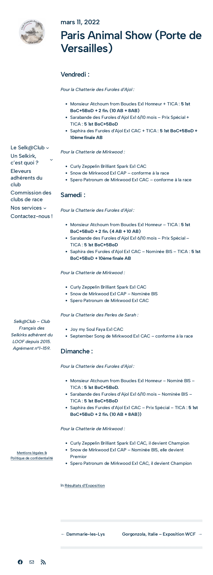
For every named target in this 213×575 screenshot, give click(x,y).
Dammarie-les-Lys (86, 534)
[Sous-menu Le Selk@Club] (47, 147)
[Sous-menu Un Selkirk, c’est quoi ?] (51, 159)
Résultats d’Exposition (85, 485)
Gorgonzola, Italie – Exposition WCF (159, 534)
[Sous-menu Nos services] (44, 207)
